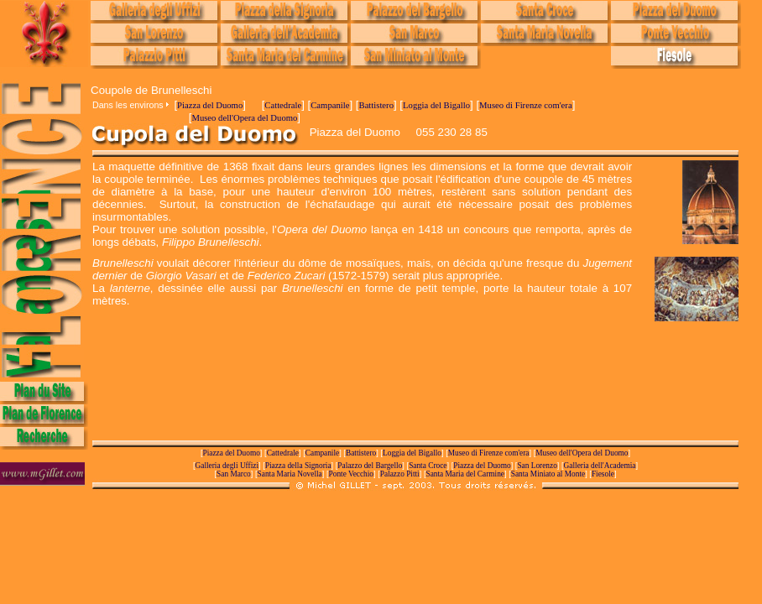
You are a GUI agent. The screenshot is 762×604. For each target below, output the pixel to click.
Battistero (376, 105)
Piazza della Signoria (298, 465)
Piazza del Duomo (210, 105)
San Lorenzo (536, 465)
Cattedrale (282, 105)
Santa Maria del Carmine (464, 474)
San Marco (234, 474)
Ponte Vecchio (351, 474)
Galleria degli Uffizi (227, 465)
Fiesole (603, 474)
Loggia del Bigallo (436, 105)
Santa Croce (427, 465)
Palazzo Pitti (400, 474)
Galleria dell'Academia (600, 465)
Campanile (330, 105)
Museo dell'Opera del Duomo (244, 117)
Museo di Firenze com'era (525, 105)
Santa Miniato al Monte (548, 474)
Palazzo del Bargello (369, 465)
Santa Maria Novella (290, 474)
